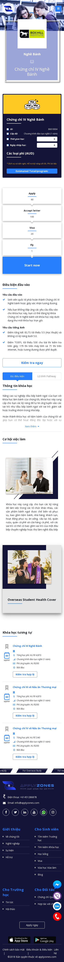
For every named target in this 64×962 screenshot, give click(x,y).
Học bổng (43, 854)
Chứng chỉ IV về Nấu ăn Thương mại (34, 728)
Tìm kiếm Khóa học (48, 847)
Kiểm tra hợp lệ (25, 674)
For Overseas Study (32, 770)
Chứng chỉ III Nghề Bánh (27, 646)
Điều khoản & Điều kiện (39, 949)
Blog (40, 874)
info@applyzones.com (27, 802)
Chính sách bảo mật (14, 949)
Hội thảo (10, 909)
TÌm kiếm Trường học (47, 838)
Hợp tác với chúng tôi (49, 904)
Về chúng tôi (12, 836)
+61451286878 (28, 797)
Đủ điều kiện (17, 376)
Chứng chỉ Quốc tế (48, 897)
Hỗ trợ (9, 857)
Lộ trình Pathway (46, 376)
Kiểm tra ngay (32, 363)
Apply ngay (32, 925)
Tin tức (9, 902)
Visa (40, 860)
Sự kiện (10, 850)
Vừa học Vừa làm (47, 867)
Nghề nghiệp (13, 843)
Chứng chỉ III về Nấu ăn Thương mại (34, 687)
